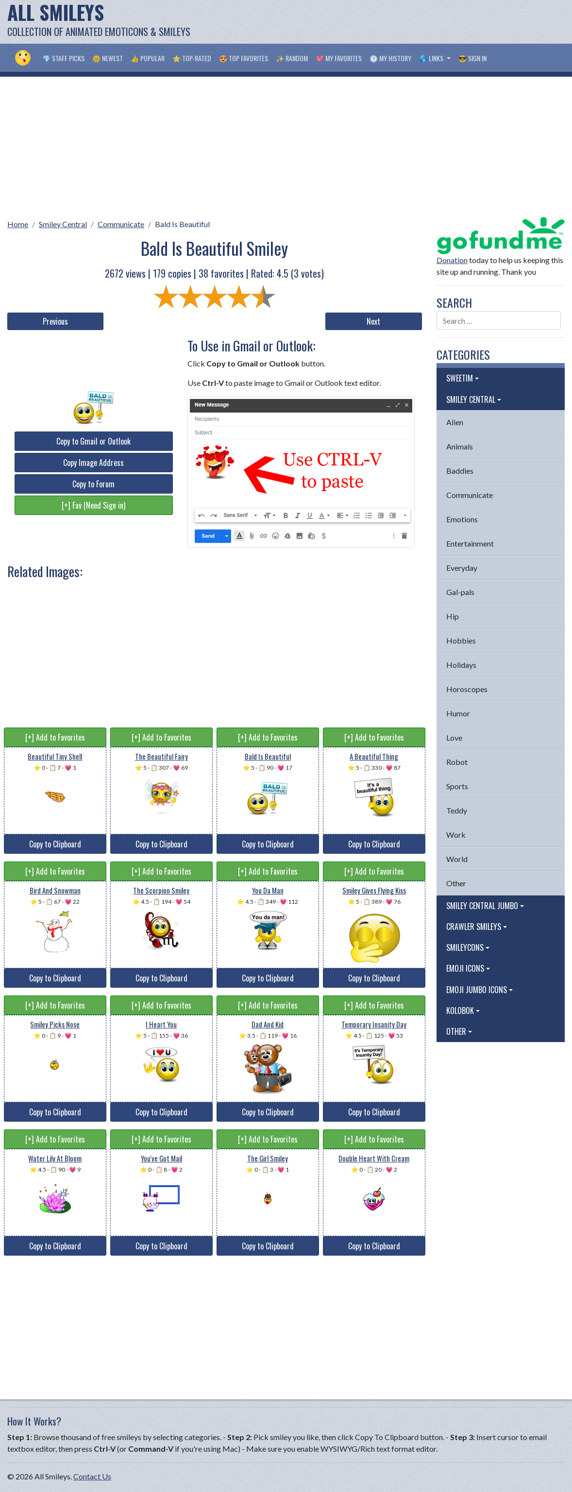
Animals (459, 446)
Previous (55, 321)
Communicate (121, 224)
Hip (452, 616)
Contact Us (92, 1476)
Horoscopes (467, 689)
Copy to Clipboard (55, 844)
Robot (457, 761)
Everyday (461, 567)
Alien (454, 422)
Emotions (462, 519)
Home (17, 224)
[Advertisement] (388, 22)
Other (456, 883)
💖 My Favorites (339, 58)
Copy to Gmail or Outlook (93, 441)
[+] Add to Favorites (55, 737)
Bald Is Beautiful (182, 224)
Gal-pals (460, 592)
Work (456, 834)
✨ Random (292, 58)
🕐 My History (390, 58)
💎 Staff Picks (63, 58)
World (457, 858)
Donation (452, 260)
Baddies (459, 470)
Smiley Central (63, 224)
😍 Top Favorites (243, 58)
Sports (457, 786)
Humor (458, 713)
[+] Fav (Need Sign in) (93, 505)
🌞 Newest (107, 58)
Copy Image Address (93, 462)
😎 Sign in (472, 58)
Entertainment (470, 543)
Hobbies (461, 640)
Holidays (461, 664)
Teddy (456, 810)
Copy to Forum (93, 484)
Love (454, 737)
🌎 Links (432, 58)
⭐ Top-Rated (191, 58)
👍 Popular (148, 58)
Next (373, 321)
